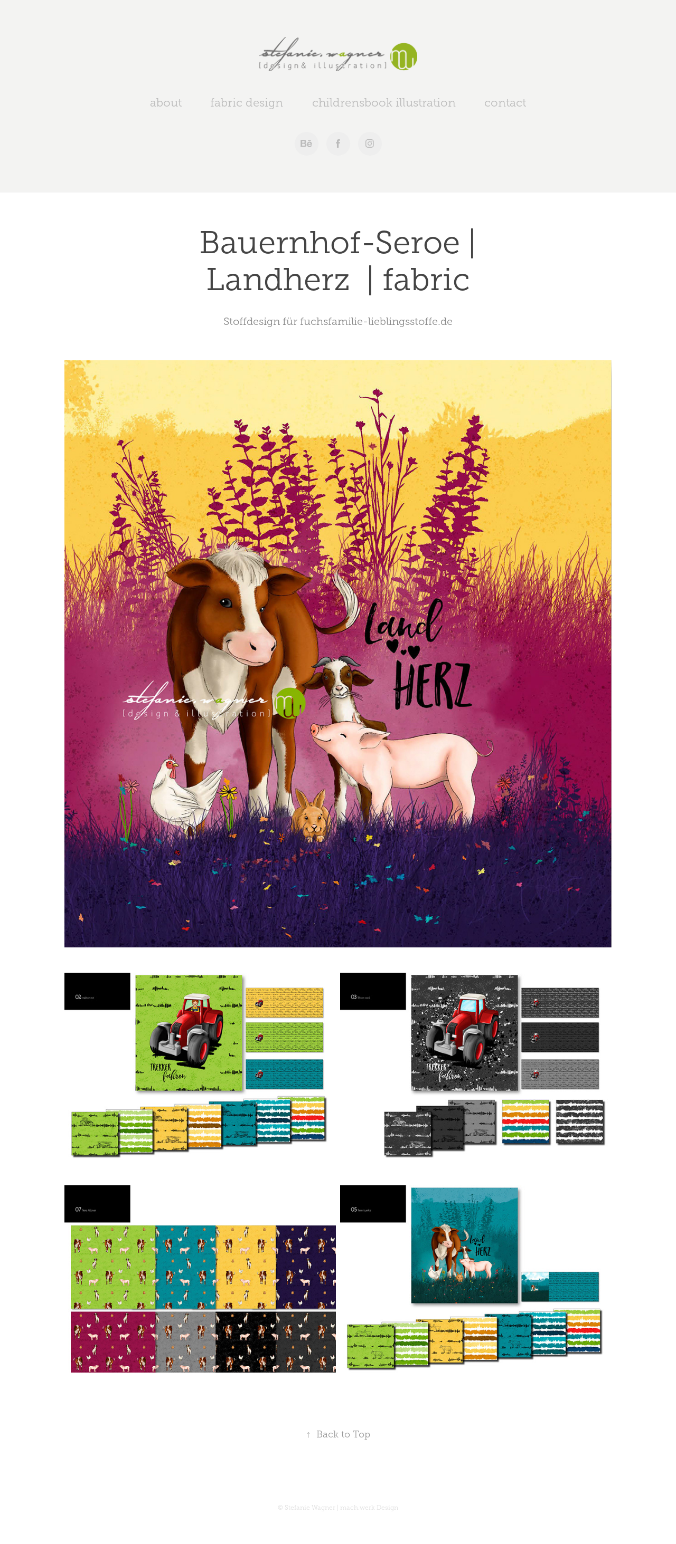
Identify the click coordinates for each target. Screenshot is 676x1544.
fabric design (246, 102)
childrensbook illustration (384, 102)
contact (505, 102)
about (166, 102)
